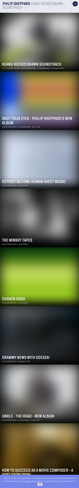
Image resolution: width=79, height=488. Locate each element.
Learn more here (33, 481)
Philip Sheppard (16, 4)
